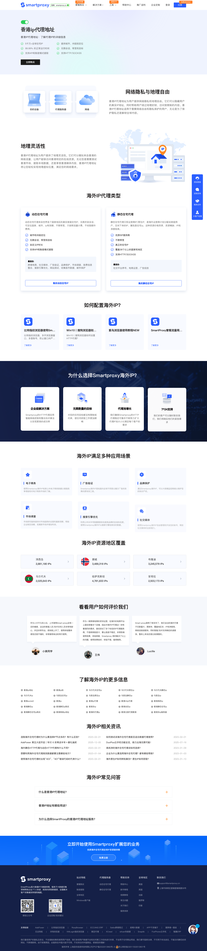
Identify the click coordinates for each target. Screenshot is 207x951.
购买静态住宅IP (181, 273)
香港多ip (92, 706)
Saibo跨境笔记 (116, 927)
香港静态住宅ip (160, 706)
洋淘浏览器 (55, 931)
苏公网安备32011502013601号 (131, 946)
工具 (113, 5)
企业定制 (155, 4)
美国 (140, 884)
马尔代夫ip (28, 695)
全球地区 (80, 895)
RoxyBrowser (77, 927)
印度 (140, 905)
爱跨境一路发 (171, 927)
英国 (140, 889)
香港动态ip (125, 706)
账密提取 (80, 889)
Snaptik (141, 931)
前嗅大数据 (135, 927)
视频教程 (124, 895)
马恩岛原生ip (94, 695)
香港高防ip (158, 701)
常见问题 (124, 900)
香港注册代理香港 (128, 712)
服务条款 (124, 911)
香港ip (59, 701)
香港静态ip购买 (62, 706)
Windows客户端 (83, 900)
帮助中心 (126, 4)
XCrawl (109, 931)
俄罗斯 (141, 900)
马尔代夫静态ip (160, 690)
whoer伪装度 (125, 931)
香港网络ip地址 (62, 712)
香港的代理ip (94, 712)
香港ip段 (59, 690)
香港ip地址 (28, 690)
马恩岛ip (157, 695)
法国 (140, 895)
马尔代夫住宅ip (95, 690)
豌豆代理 (95, 931)
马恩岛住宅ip (61, 695)
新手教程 (124, 889)
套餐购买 (81, 5)
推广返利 (141, 4)
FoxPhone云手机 (159, 931)
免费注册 (103, 857)
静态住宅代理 (105, 889)
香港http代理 (126, 701)
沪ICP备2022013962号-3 (104, 946)
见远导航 (39, 931)
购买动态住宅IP (26, 273)
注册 (180, 4)
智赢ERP (177, 931)
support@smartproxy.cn (169, 883)
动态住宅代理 (105, 884)
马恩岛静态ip (126, 695)
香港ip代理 (93, 701)
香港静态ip (28, 706)
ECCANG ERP (96, 927)
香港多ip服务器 (160, 712)
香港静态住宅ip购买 (32, 712)
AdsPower (39, 927)
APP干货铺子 (152, 927)
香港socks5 (29, 701)
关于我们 (124, 905)
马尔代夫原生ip (127, 690)
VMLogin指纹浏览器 (75, 931)
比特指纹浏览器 (58, 927)
